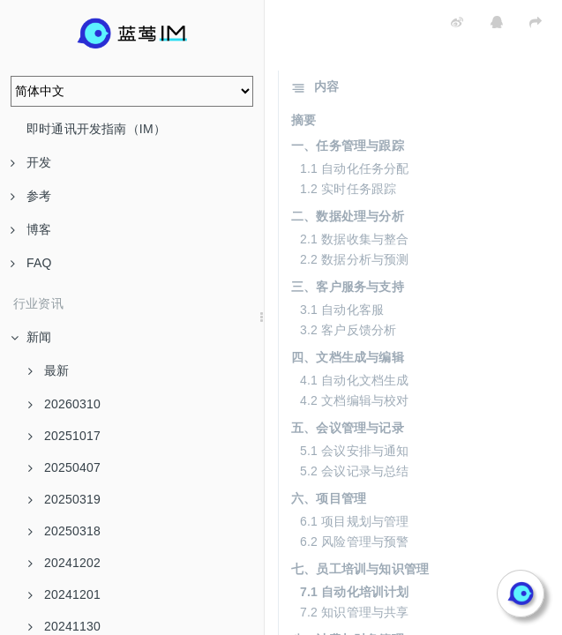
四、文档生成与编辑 (347, 357)
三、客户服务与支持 (347, 287)
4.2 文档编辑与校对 (354, 400)
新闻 (31, 337)
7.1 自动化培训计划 (354, 592)
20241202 (64, 563)
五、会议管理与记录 (347, 428)
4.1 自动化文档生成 (354, 380)
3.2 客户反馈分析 (348, 330)
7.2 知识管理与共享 (354, 612)
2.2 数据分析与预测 (354, 259)
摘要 (303, 120)
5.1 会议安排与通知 (354, 451)
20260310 (64, 404)
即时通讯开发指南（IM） (96, 129)
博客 (31, 229)
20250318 (64, 531)
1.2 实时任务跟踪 (348, 189)
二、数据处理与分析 (347, 216)
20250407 (64, 467)
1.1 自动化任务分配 (354, 168)
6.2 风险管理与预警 (354, 541)
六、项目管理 (328, 498)
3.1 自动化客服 (342, 310)
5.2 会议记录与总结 (354, 471)
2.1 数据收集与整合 (354, 239)
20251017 (64, 436)
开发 (31, 162)
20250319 (64, 499)
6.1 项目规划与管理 (354, 521)
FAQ (31, 263)
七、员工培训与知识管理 (360, 569)
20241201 (64, 594)
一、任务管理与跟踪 (347, 145)
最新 (48, 370)
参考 (31, 196)
